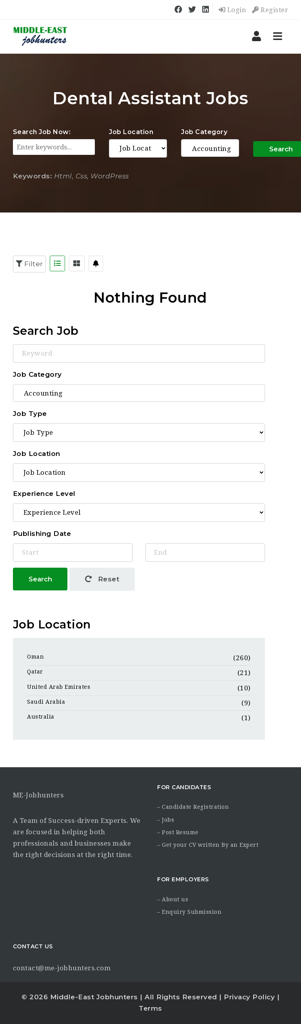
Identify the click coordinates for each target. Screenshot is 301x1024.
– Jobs (165, 820)
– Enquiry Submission (189, 912)
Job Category (204, 132)
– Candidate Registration (193, 807)
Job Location (131, 132)
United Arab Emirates (58, 687)
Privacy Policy (249, 997)
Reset (102, 579)
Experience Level (44, 493)
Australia (40, 717)
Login (233, 10)
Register (270, 10)
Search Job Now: (42, 132)
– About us (172, 899)
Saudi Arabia (46, 702)
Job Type (30, 414)
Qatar (35, 671)
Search (40, 579)
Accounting (210, 148)
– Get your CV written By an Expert (207, 845)
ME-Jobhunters (38, 795)
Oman (35, 657)
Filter (29, 264)
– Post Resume (178, 832)
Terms (150, 1008)
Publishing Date (42, 533)
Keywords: (33, 176)
